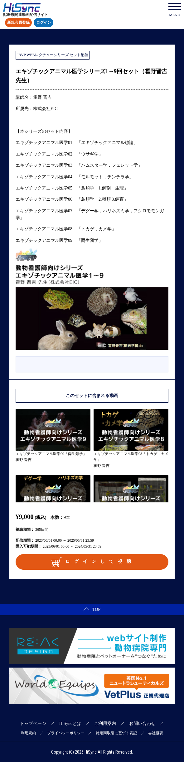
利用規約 (28, 733)
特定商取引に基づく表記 (116, 733)
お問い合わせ (142, 723)
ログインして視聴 (93, 562)
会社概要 (155, 733)
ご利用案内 (105, 723)
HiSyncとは (70, 723)
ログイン (43, 23)
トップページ (33, 723)
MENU (174, 10)
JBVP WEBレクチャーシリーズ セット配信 (52, 55)
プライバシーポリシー (66, 733)
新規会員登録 (18, 23)
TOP (92, 609)
